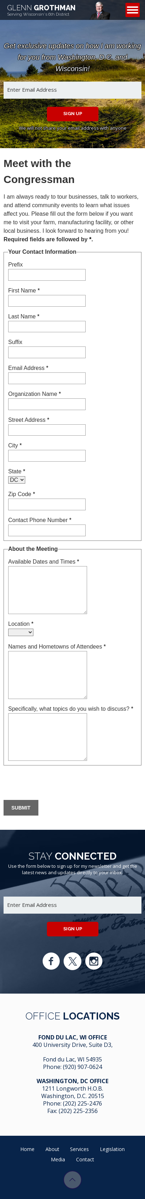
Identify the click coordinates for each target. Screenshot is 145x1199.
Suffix (15, 342)
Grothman (41, 10)
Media (58, 1159)
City (15, 445)
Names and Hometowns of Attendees (57, 647)
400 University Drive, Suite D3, (72, 1045)
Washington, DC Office (72, 1081)
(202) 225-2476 (82, 1103)
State (16, 471)
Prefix (15, 265)
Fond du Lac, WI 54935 (72, 1059)
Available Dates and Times (43, 562)
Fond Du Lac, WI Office (72, 1037)
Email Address (28, 368)
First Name (24, 290)
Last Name (23, 316)
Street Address (28, 420)
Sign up (72, 113)
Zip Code (21, 494)
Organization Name (34, 394)
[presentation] (58, 783)
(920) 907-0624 (82, 1067)
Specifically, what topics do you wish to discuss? (70, 709)
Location (20, 624)
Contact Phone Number (39, 520)
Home (27, 1149)
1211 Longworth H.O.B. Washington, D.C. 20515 (72, 1092)
